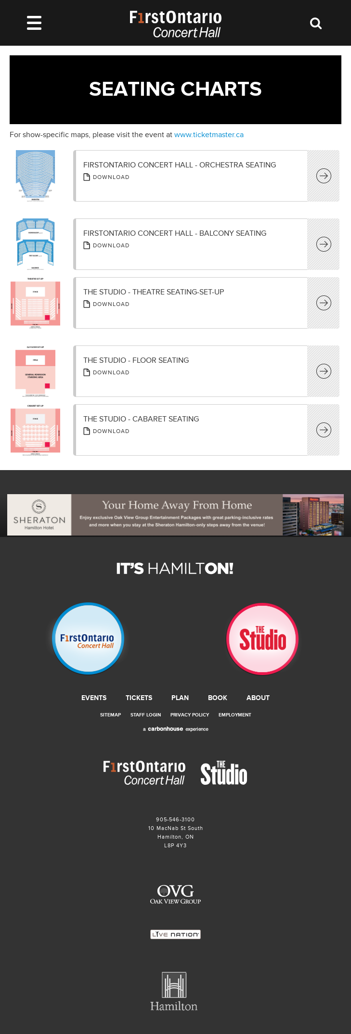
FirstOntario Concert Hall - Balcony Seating (174, 233)
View (324, 176)
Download (111, 177)
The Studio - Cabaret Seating (141, 419)
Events (93, 698)
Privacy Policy (189, 715)
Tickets (139, 698)
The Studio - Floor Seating (136, 360)
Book (217, 698)
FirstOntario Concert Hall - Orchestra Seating (179, 165)
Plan (180, 698)
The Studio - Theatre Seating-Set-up (153, 292)
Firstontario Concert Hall (87, 639)
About (258, 698)
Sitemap (110, 715)
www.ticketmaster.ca (209, 135)
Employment (235, 715)
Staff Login (145, 715)
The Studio (263, 639)
